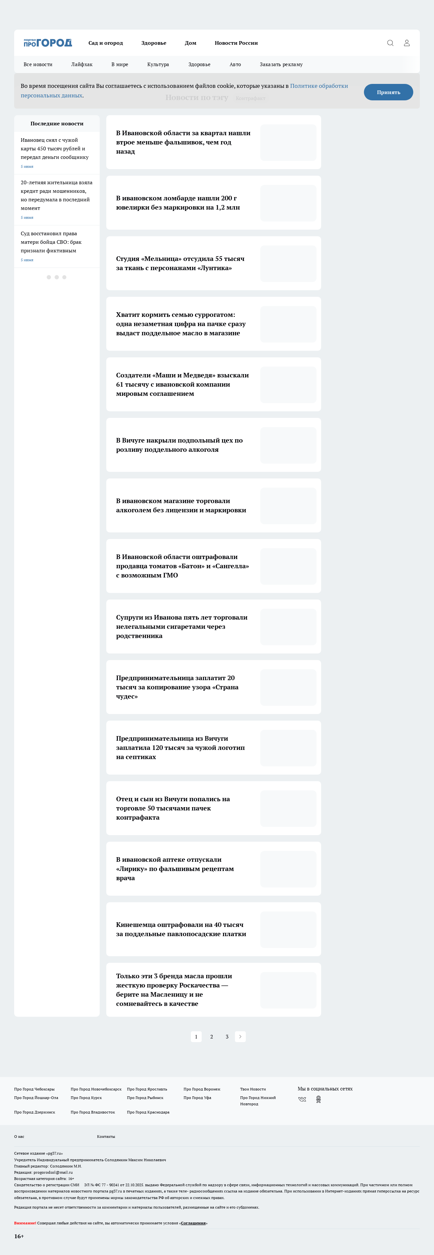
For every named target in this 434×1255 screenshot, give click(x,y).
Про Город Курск (86, 1097)
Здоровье (153, 42)
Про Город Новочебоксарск (96, 1089)
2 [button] (211, 1036)
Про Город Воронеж (202, 1089)
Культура (158, 64)
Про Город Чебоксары (34, 1089)
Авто (235, 64)
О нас (19, 1136)
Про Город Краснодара (148, 1112)
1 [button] (196, 1036)
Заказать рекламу (281, 64)
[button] (240, 1036)
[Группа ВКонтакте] (302, 1099)
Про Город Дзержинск (34, 1112)
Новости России (236, 42)
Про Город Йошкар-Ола (36, 1097)
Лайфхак (81, 64)
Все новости (38, 64)
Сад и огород (106, 42)
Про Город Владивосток (93, 1112)
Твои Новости (253, 1089)
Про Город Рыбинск (145, 1097)
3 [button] (227, 1036)
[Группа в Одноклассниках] (318, 1099)
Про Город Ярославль (147, 1089)
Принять (388, 92)
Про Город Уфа (197, 1097)
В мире (120, 64)
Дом (190, 42)
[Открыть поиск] (390, 42)
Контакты (106, 1136)
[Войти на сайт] (406, 42)
